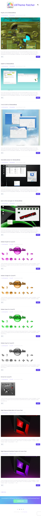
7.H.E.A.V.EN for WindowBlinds (9, 105)
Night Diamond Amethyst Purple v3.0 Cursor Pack (14, 451)
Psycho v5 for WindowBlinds (8, 13)
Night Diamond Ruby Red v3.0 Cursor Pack (12, 410)
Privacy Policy (25, 511)
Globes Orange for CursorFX (8, 276)
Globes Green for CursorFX (8, 309)
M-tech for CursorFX (6, 377)
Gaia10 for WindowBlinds (7, 64)
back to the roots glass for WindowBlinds (11, 201)
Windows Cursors (13, 412)
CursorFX (11, 244)
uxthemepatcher (5, 15)
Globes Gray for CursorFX (7, 343)
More (38, 56)
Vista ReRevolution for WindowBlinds (10, 160)
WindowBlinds (12, 15)
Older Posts (3, 492)
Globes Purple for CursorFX (8, 242)
